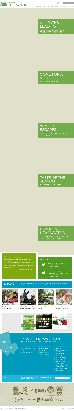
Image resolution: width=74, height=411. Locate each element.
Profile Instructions (60, 370)
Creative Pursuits (8, 303)
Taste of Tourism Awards (61, 368)
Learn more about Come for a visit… (37, 85)
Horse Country (25, 303)
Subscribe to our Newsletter (58, 3)
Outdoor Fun (42, 303)
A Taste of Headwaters (44, 354)
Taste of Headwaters (63, 303)
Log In (66, 378)
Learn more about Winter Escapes (37, 137)
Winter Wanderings (43, 348)
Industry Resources (60, 359)
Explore (38, 6)
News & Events (64, 6)
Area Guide (46, 6)
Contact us (58, 348)
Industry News (59, 355)
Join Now (59, 378)
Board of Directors (60, 353)
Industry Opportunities (61, 357)
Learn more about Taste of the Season (37, 188)
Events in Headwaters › (27, 269)
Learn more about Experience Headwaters (37, 240)
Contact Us (71, 408)
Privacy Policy (65, 408)
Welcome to (18, 4)
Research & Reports (60, 361)
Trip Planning (54, 6)
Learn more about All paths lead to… (37, 34)
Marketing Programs (60, 363)
